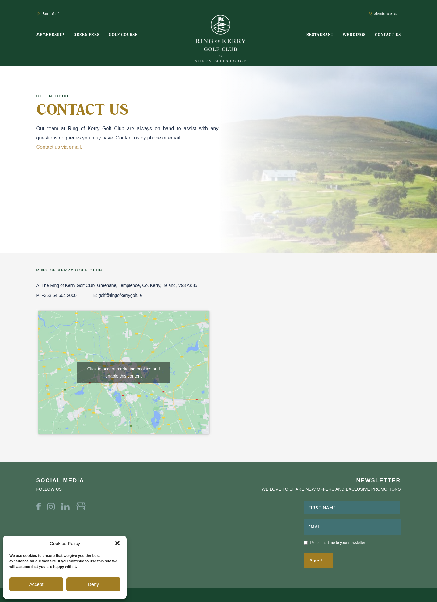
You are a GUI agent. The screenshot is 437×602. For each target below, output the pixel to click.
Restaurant (320, 34)
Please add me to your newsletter (337, 542)
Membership (50, 34)
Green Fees (86, 34)
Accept (36, 584)
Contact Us (388, 34)
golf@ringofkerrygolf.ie (120, 295)
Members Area (386, 13)
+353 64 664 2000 (59, 295)
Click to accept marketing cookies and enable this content (123, 372)
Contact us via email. (60, 147)
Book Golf (51, 13)
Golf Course (123, 34)
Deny (93, 584)
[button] (117, 543)
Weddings (354, 34)
